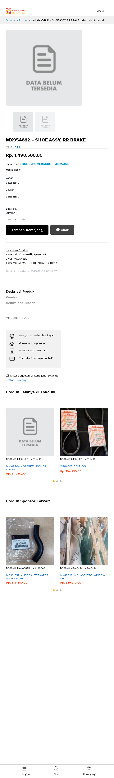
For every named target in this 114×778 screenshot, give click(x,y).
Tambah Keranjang (27, 230)
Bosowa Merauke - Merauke (23, 459)
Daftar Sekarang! (16, 379)
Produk (23, 20)
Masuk (100, 10)
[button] (54, 481)
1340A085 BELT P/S (73, 466)
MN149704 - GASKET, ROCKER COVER (26, 468)
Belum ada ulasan (20, 303)
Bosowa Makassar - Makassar (25, 568)
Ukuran (10, 189)
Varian (9, 177)
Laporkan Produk (17, 250)
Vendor (12, 297)
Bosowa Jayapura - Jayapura (78, 568)
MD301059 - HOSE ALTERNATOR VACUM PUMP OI (27, 577)
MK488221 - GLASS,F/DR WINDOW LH (82, 577)
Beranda (10, 20)
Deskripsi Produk (20, 291)
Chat (62, 230)
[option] (57, 68)
